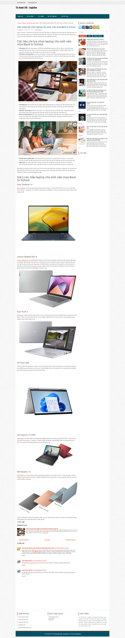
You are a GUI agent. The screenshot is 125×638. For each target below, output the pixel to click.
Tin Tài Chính (31, 15)
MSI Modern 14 (21, 475)
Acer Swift (20, 315)
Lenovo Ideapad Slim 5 (23, 260)
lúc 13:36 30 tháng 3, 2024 (61, 548)
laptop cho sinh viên (32, 23)
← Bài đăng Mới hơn (23, 539)
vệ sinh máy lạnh (67, 572)
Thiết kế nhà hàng (53, 617)
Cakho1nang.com (32, 2)
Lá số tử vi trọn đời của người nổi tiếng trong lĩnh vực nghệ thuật (97, 59)
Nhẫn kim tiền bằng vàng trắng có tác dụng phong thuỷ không (97, 139)
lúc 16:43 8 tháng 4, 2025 (39, 570)
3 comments (38, 29)
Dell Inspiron (20, 438)
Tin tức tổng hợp (53, 15)
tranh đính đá (22, 619)
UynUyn (21, 29)
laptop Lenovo (37, 266)
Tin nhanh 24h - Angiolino (26, 7)
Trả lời (23, 555)
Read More (45, 532)
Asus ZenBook (21, 188)
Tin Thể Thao (66, 15)
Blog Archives (98, 36)
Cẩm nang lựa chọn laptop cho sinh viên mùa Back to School (46, 27)
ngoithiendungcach (23, 627)
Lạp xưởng (51, 618)
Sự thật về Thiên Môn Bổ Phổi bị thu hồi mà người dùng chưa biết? (96, 91)
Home (19, 23)
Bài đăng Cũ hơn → (71, 539)
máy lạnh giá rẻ (32, 563)
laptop (24, 23)
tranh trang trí (22, 617)
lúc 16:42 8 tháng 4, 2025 (39, 560)
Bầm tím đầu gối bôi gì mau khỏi (96, 49)
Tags (89, 36)
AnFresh (51, 620)
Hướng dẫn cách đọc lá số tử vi (95, 39)
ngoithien (21, 625)
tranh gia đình (22, 622)
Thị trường (41, 16)
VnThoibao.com (21, 2)
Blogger (78, 634)
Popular (82, 36)
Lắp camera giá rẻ (27, 560)
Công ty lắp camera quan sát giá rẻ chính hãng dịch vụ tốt (38, 548)
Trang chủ (20, 16)
